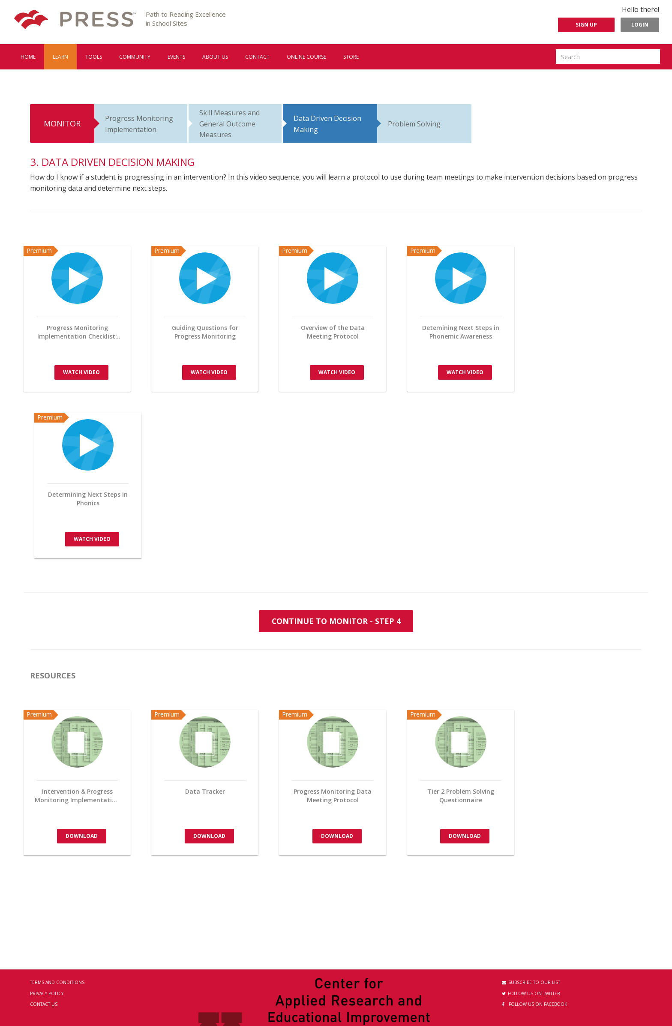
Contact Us (43, 1004)
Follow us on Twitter (531, 993)
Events (176, 56)
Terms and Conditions (57, 982)
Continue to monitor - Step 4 (336, 620)
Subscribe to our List (531, 982)
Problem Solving (414, 124)
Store (351, 56)
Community (134, 56)
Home (28, 56)
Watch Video (81, 371)
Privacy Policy (46, 993)
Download (82, 835)
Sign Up (586, 24)
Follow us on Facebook (534, 1004)
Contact (257, 56)
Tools (93, 56)
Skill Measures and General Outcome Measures (229, 123)
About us (215, 56)
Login (639, 24)
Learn (60, 56)
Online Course (306, 56)
